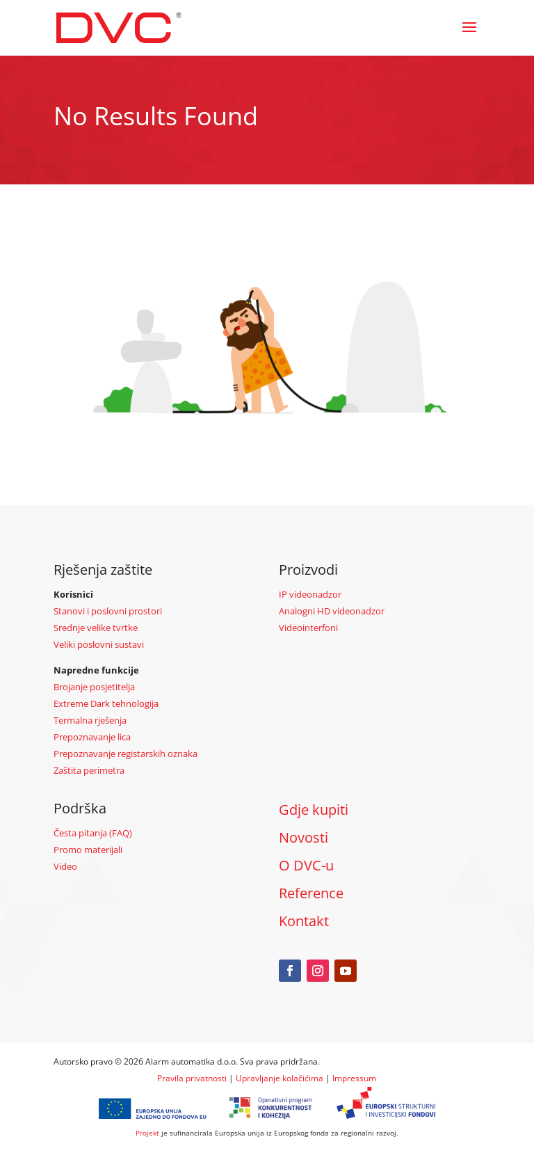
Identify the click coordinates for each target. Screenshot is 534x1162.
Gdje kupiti (313, 809)
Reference (311, 893)
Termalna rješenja (90, 720)
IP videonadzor (310, 594)
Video (65, 866)
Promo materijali (88, 849)
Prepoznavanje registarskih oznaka (125, 753)
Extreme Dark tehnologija (106, 703)
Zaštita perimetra (89, 770)
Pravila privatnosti (192, 1078)
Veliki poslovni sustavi (99, 644)
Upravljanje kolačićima (279, 1078)
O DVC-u (306, 865)
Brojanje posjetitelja (94, 687)
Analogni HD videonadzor (332, 611)
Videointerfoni (308, 627)
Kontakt (304, 921)
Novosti (303, 837)
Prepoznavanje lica (92, 737)
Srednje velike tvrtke (96, 627)
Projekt (147, 1133)
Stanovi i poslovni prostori (108, 611)
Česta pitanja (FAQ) (93, 833)
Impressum (354, 1078)
